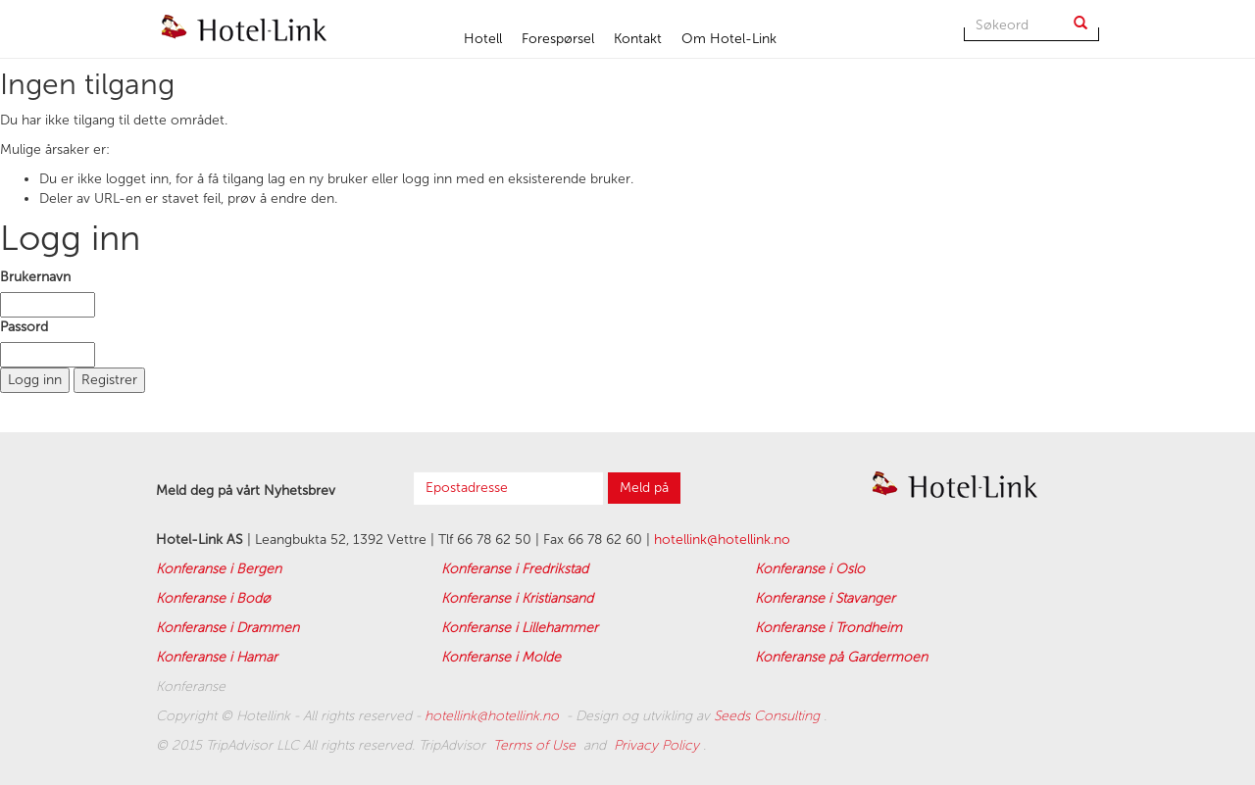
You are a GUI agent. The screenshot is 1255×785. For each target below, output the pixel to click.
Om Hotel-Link (729, 38)
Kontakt (638, 38)
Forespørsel (558, 38)
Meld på (644, 487)
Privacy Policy (658, 745)
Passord (24, 327)
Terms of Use (536, 745)
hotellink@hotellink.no (722, 539)
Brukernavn (35, 277)
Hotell (483, 38)
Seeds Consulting (769, 716)
